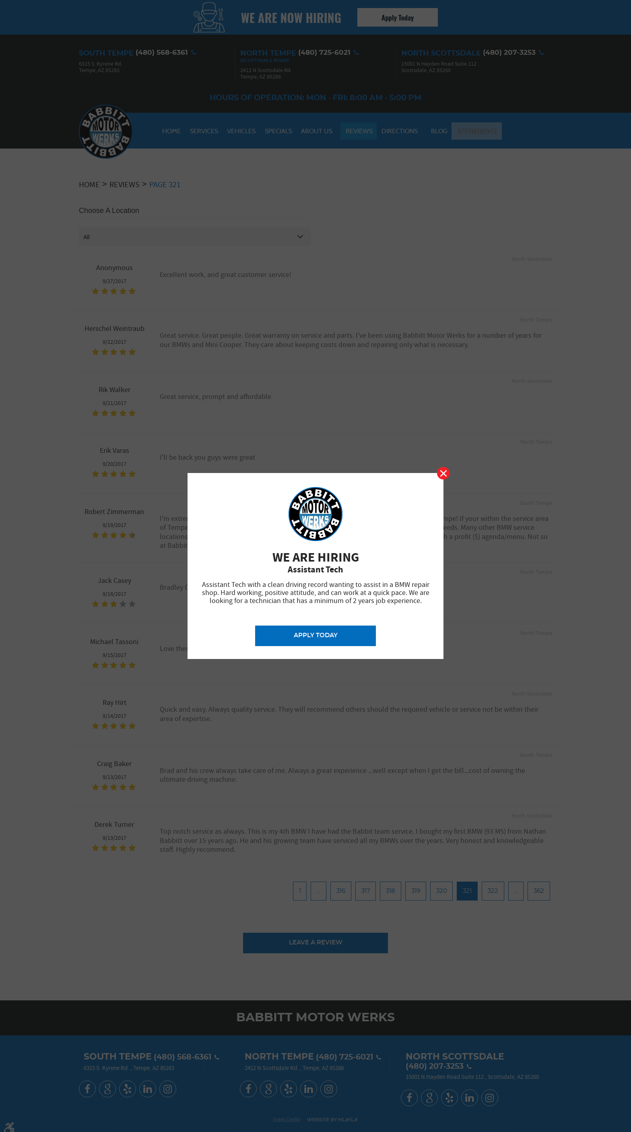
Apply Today (315, 635)
